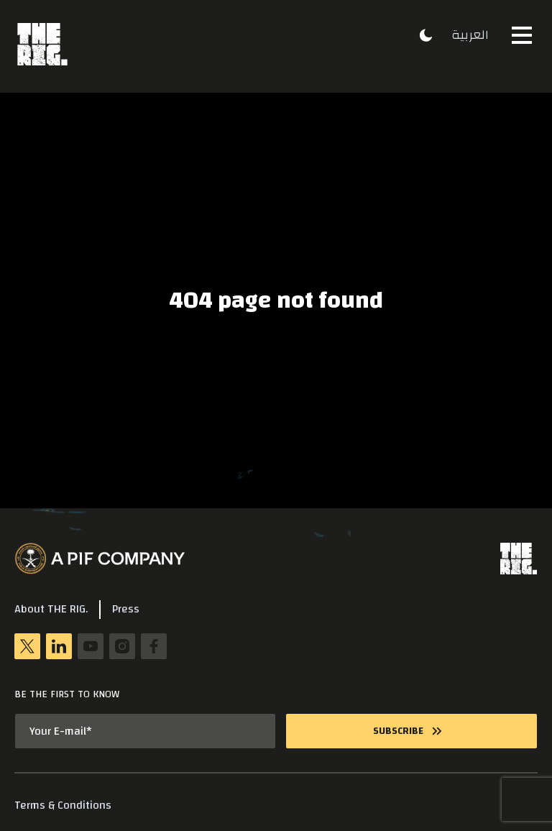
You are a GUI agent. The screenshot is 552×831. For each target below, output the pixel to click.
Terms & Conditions (62, 805)
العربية (470, 35)
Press (125, 609)
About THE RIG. (51, 609)
